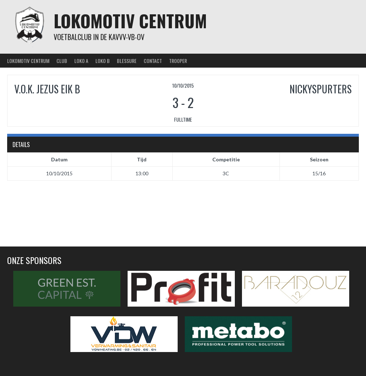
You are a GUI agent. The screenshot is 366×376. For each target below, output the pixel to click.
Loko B (102, 60)
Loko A (81, 60)
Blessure (127, 60)
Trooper (178, 60)
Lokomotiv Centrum (130, 20)
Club (61, 60)
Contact (153, 60)
